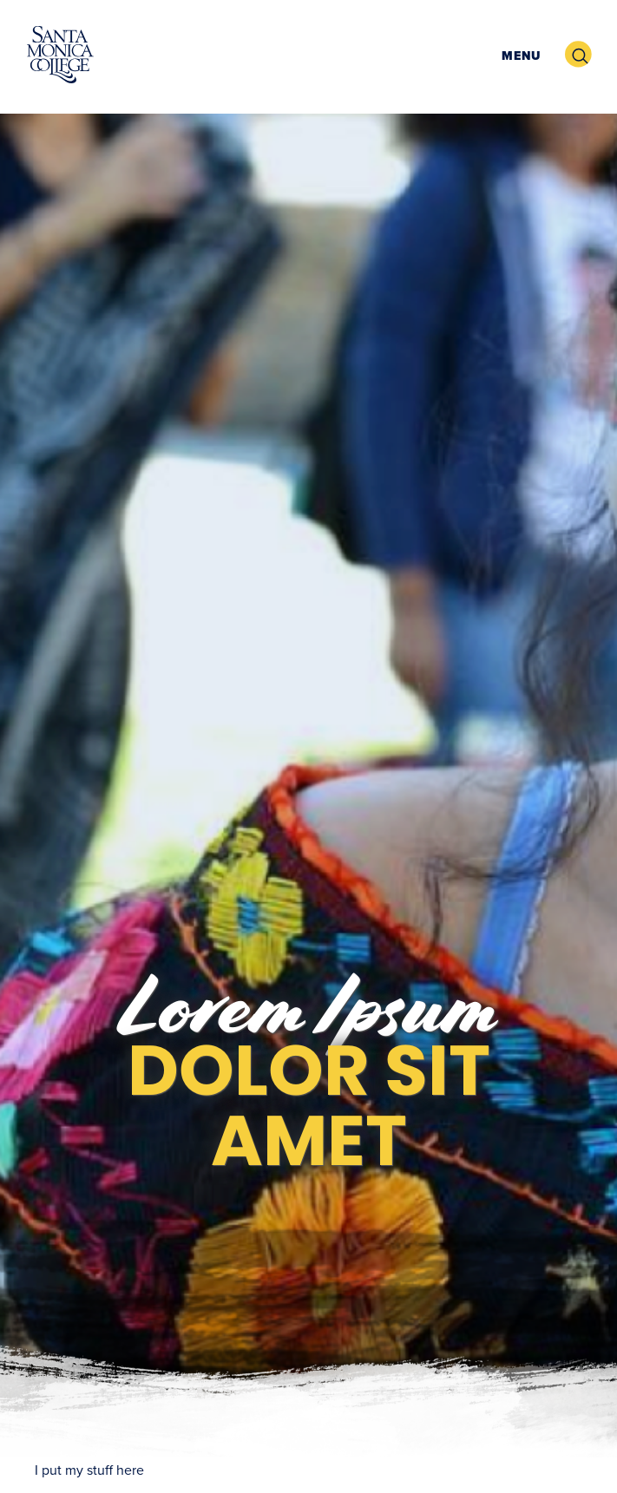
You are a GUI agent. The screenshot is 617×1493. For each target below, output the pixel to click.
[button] (519, 55)
